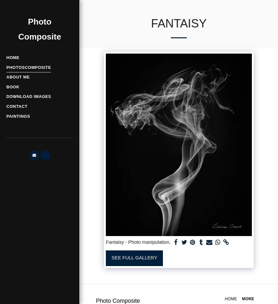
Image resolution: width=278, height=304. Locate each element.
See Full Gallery (134, 257)
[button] (34, 155)
